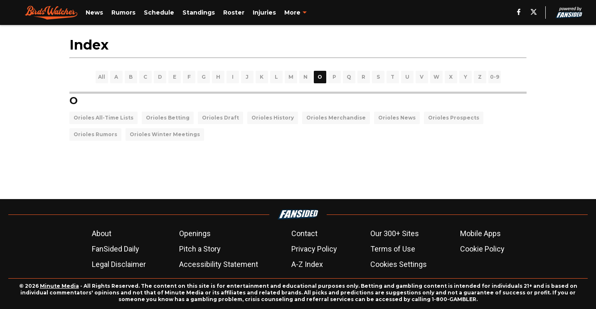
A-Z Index (307, 264)
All (101, 77)
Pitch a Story (200, 248)
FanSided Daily (115, 248)
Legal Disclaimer (119, 264)
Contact (304, 233)
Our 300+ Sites (394, 233)
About (101, 233)
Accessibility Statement (218, 264)
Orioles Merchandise (336, 118)
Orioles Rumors (95, 134)
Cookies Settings (398, 264)
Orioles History (272, 118)
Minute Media (59, 286)
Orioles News (397, 118)
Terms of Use (392, 248)
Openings (195, 233)
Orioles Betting (168, 118)
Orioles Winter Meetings (165, 134)
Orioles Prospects (453, 118)
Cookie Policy (482, 248)
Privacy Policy (314, 248)
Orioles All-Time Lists (103, 118)
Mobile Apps (480, 233)
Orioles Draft (220, 118)
